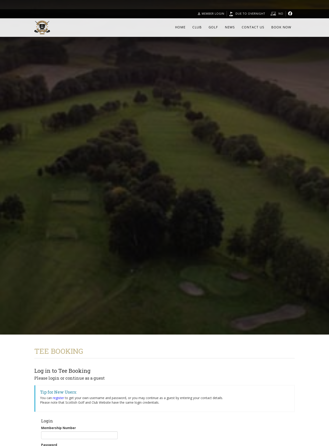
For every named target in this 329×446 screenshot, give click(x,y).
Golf (213, 27)
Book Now (281, 27)
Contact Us (253, 27)
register (58, 398)
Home (180, 27)
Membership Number (58, 428)
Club (197, 27)
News (230, 27)
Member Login (211, 14)
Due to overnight (250, 14)
